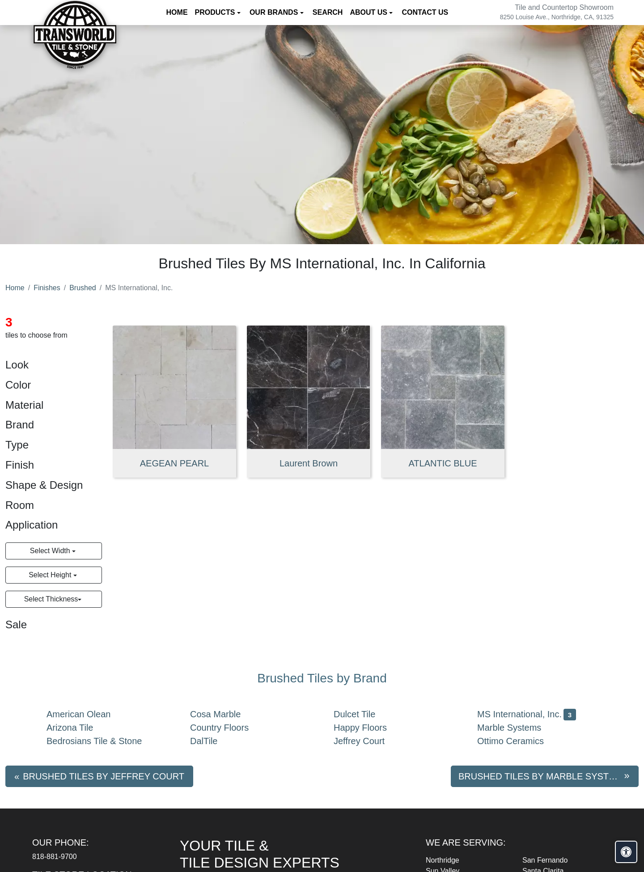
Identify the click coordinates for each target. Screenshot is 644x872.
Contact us (425, 12)
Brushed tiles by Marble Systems (543, 776)
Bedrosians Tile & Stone (101, 741)
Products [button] (216, 12)
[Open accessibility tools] (626, 852)
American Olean (86, 714)
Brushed (82, 288)
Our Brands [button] (275, 12)
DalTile (211, 741)
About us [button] (369, 12)
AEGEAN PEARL (174, 463)
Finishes (47, 288)
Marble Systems (518, 727)
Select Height (51, 575)
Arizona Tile (77, 727)
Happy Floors (367, 727)
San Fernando (545, 860)
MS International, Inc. (526, 714)
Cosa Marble (222, 714)
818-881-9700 (54, 856)
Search (328, 12)
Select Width (51, 551)
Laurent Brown (309, 463)
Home (177, 12)
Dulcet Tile (364, 714)
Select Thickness (51, 599)
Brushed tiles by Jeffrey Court (103, 776)
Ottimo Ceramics (517, 741)
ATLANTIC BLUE (443, 463)
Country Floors (228, 727)
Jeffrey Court (368, 741)
